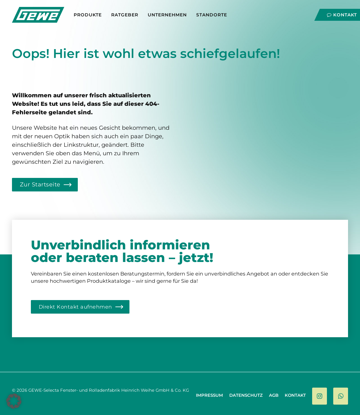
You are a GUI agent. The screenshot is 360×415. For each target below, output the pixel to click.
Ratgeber (124, 15)
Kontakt (295, 395)
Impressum (209, 395)
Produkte (88, 15)
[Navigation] (341, 13)
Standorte (211, 15)
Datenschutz (246, 395)
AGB (273, 395)
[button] (14, 401)
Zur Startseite (40, 184)
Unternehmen (167, 15)
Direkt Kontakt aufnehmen (75, 307)
